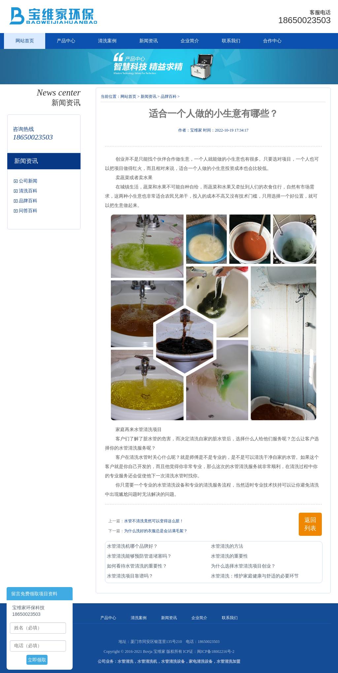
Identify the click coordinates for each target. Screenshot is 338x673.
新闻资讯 (148, 40)
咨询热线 (23, 129)
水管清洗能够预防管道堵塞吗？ (139, 556)
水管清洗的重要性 (229, 556)
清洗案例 (107, 40)
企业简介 (190, 40)
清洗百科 (28, 190)
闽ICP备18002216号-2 (215, 651)
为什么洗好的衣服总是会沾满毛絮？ (155, 531)
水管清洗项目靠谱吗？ (130, 576)
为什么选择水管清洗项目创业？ (243, 566)
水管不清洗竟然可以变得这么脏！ (154, 521)
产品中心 (66, 40)
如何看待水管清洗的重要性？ (137, 566)
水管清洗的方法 (227, 546)
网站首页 (25, 40)
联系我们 (231, 40)
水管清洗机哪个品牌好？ (132, 546)
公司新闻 (28, 180)
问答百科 (28, 210)
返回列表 (310, 524)
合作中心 (272, 40)
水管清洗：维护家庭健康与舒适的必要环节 (255, 576)
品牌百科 (28, 200)
